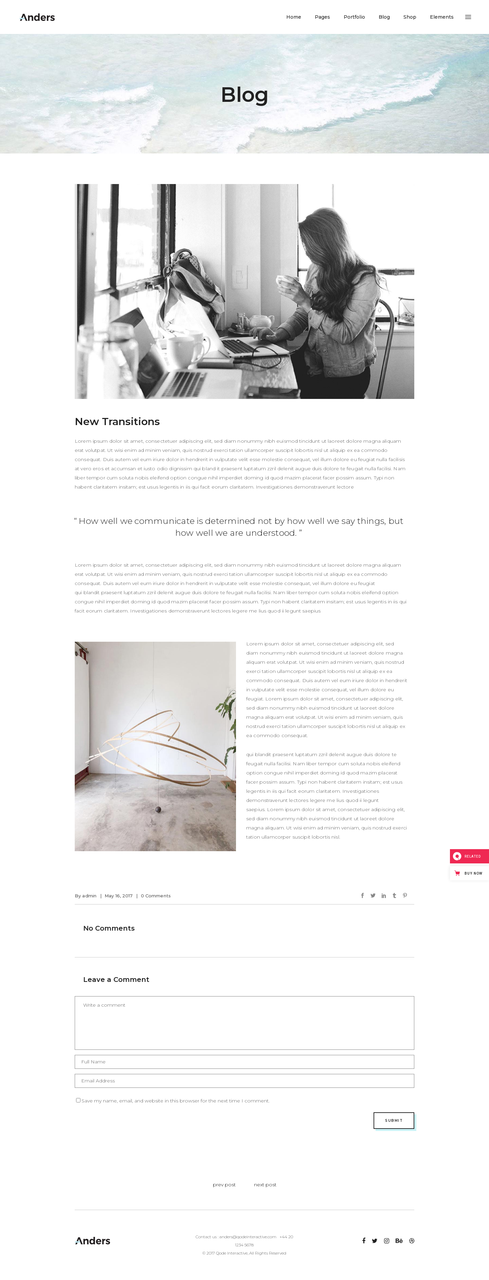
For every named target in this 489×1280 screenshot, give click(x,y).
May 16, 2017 (119, 895)
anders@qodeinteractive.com (247, 1236)
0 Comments (156, 895)
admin (89, 895)
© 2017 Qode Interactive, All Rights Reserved (244, 1253)
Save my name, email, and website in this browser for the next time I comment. (176, 1101)
